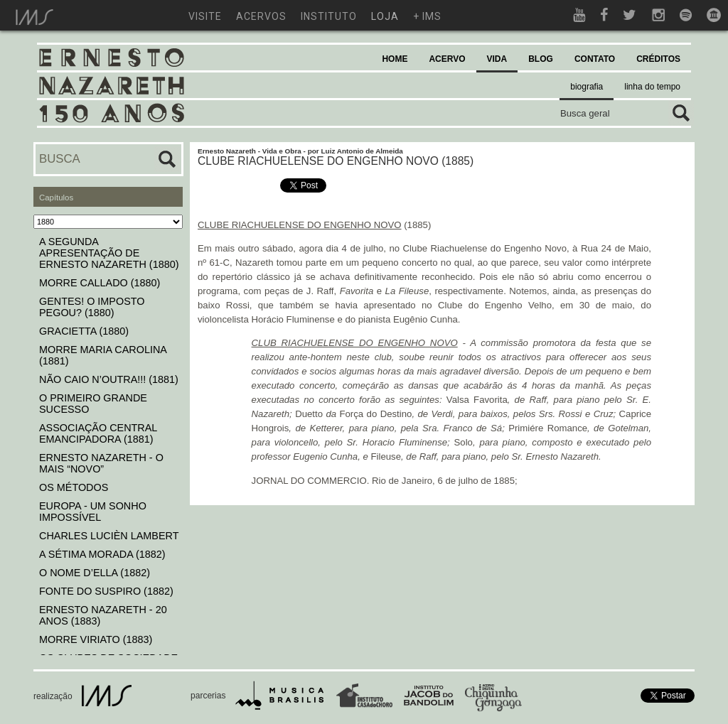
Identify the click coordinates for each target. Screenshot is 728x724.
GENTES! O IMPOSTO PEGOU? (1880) (91, 307)
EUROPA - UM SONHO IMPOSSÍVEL (92, 511)
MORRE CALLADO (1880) (99, 282)
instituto (329, 16)
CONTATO (594, 59)
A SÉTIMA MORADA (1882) (102, 554)
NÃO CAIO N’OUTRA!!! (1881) (108, 379)
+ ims (427, 16)
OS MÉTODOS (73, 487)
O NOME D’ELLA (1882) (94, 572)
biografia (586, 87)
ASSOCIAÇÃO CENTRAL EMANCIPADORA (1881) (98, 433)
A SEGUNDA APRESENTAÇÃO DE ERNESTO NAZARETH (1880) (108, 253)
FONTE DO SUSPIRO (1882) (106, 591)
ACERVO (447, 59)
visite (205, 16)
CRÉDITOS (658, 59)
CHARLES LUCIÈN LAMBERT (108, 535)
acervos (261, 16)
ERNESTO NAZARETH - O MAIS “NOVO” (101, 463)
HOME (394, 59)
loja (385, 16)
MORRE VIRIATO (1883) (95, 639)
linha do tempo (652, 87)
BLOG (540, 59)
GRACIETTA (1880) (84, 331)
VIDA (497, 59)
